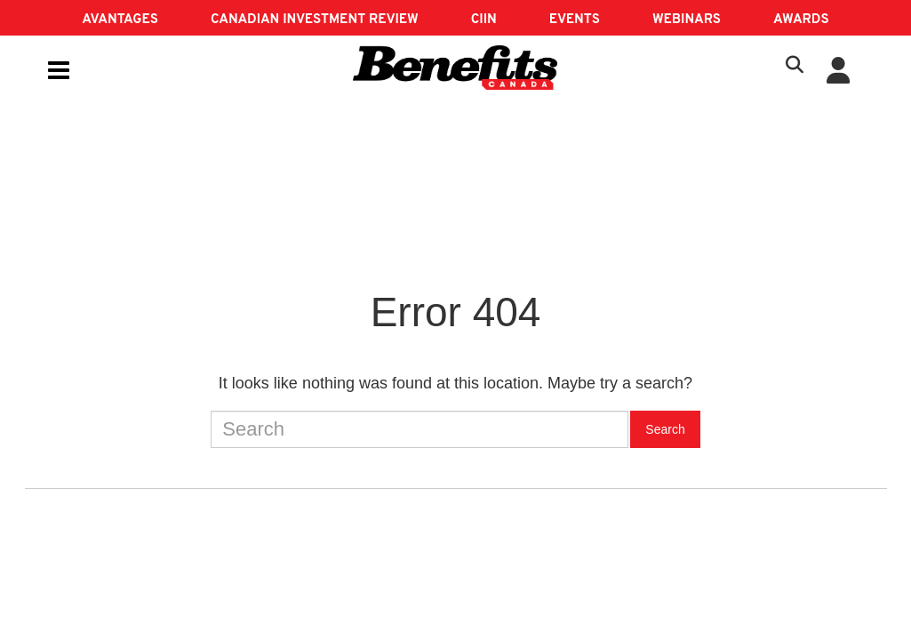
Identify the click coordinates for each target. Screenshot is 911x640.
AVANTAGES (120, 20)
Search (664, 429)
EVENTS (574, 20)
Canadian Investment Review (315, 20)
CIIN (484, 20)
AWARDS (801, 20)
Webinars (686, 20)
